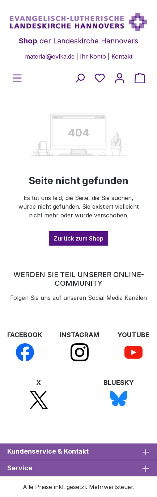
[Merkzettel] (100, 77)
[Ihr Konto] (120, 77)
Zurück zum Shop (78, 238)
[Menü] (17, 77)
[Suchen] (80, 77)
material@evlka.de (50, 56)
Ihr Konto (93, 56)
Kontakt (121, 56)
